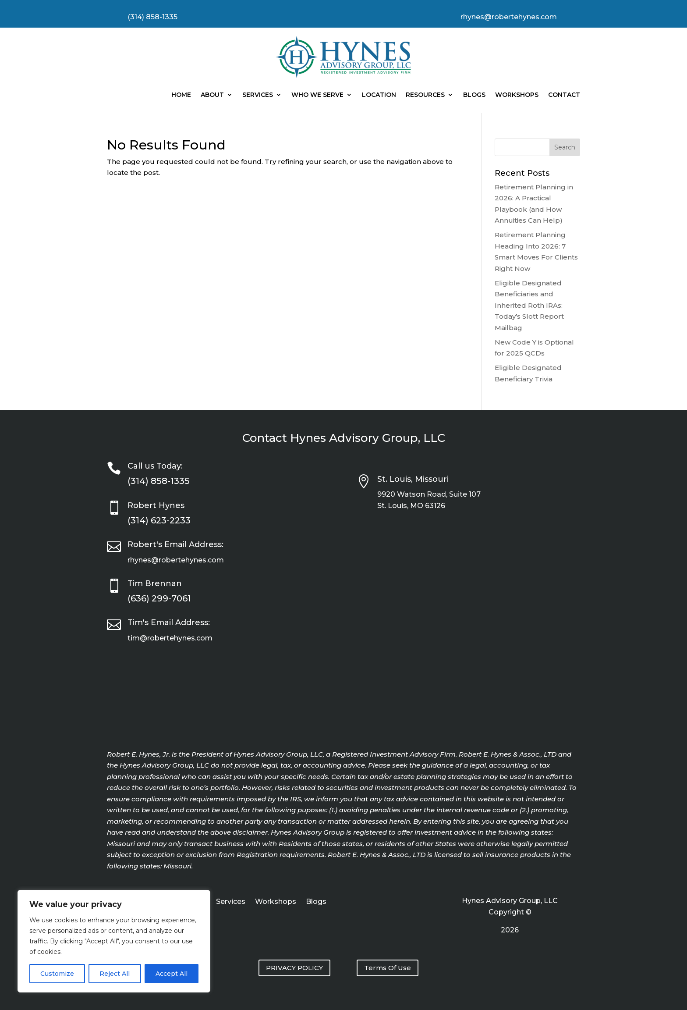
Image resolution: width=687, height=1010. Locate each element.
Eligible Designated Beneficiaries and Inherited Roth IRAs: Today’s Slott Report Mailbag (529, 305)
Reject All (114, 974)
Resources (425, 95)
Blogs (474, 95)
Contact (564, 95)
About (212, 95)
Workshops (516, 95)
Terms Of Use (387, 968)
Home (181, 95)
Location (379, 95)
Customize (57, 974)
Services (257, 95)
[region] (114, 941)
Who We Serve (317, 95)
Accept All (172, 974)
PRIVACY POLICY (294, 968)
